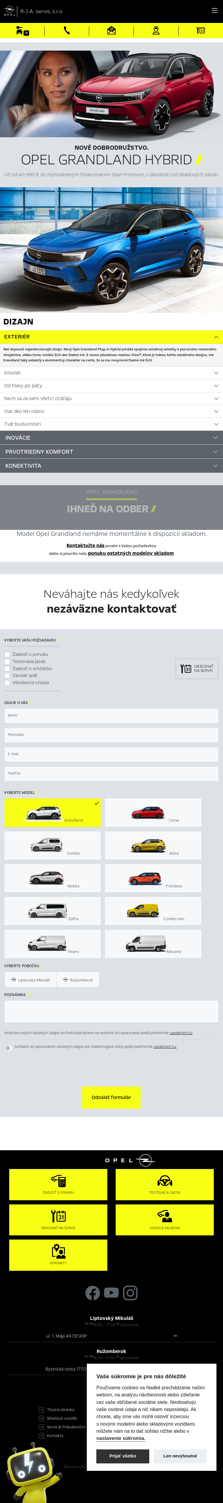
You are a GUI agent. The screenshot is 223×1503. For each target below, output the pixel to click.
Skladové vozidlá (62, 1418)
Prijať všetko (122, 1456)
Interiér (12, 373)
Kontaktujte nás (85, 545)
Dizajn (18, 321)
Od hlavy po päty (23, 386)
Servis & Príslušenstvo (66, 1427)
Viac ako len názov (24, 411)
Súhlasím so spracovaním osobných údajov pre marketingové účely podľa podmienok (96, 1046)
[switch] (8, 1048)
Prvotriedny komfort (39, 452)
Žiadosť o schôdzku (32, 669)
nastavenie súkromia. (120, 1438)
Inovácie (17, 438)
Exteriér (17, 337)
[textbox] (111, 715)
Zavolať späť (24, 675)
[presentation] (111, 1068)
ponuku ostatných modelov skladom (131, 553)
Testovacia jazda (28, 661)
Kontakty (55, 1435)
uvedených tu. (165, 1046)
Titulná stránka (60, 1410)
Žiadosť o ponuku (30, 654)
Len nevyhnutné (180, 1456)
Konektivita (23, 466)
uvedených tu (181, 1033)
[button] (111, 1098)
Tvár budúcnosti (22, 424)
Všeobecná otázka (30, 683)
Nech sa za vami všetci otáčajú (38, 398)
